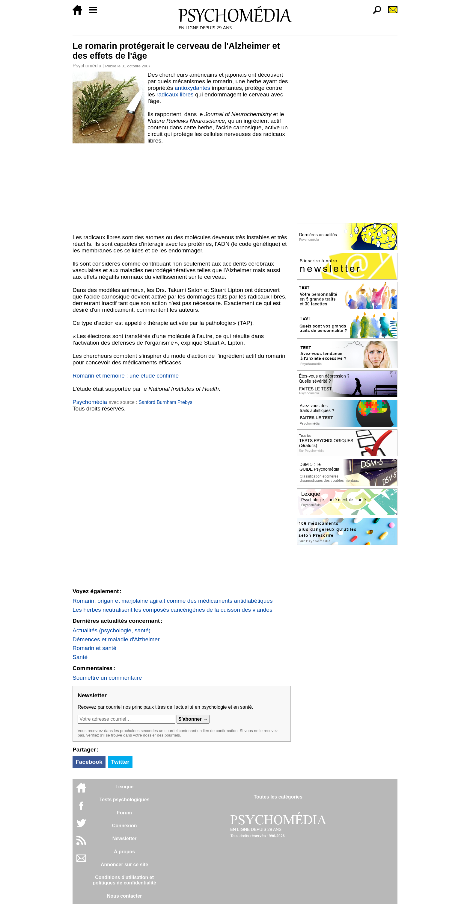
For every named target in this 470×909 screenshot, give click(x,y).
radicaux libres (175, 94)
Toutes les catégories (278, 796)
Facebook (89, 762)
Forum (124, 812)
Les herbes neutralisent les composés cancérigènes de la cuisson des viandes (172, 610)
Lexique (124, 786)
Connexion (124, 825)
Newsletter (124, 838)
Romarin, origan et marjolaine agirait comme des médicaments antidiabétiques (173, 601)
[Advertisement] (182, 189)
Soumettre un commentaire (107, 678)
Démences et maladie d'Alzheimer (116, 639)
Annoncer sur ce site (124, 864)
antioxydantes (192, 88)
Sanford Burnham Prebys (165, 402)
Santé (80, 657)
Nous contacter (124, 896)
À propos (124, 851)
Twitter (120, 762)
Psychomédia (87, 65)
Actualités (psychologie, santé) (111, 630)
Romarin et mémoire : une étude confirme (126, 375)
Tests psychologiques (125, 799)
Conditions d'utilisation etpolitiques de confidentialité (124, 880)
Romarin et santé (94, 648)
